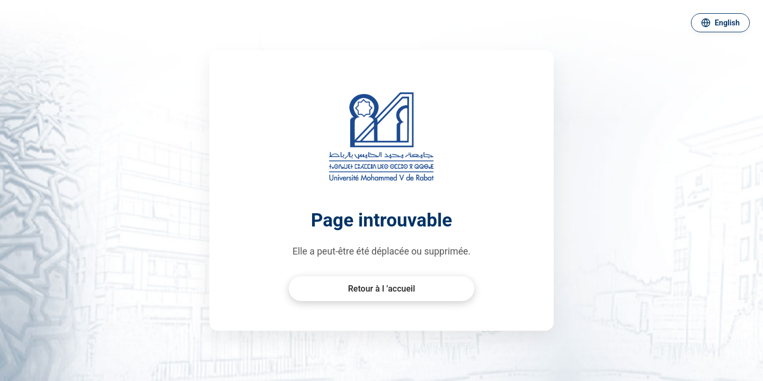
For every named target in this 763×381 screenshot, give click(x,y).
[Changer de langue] (720, 22)
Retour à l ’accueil (381, 289)
